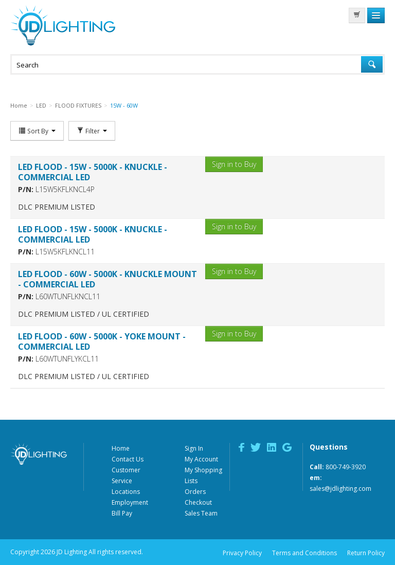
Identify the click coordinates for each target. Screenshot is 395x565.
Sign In (194, 448)
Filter (92, 131)
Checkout (198, 502)
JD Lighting (62, 25)
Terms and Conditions (304, 553)
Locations (126, 491)
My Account (201, 459)
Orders (195, 491)
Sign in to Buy (234, 164)
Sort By (37, 131)
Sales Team (201, 513)
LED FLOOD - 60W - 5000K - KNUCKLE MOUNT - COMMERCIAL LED (107, 279)
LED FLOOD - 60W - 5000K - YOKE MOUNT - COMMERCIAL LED (102, 341)
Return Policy (366, 553)
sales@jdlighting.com (340, 488)
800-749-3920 (346, 467)
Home (121, 448)
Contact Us (127, 459)
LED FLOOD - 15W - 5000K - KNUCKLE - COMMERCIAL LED (92, 172)
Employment (130, 502)
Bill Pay (122, 513)
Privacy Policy (242, 553)
